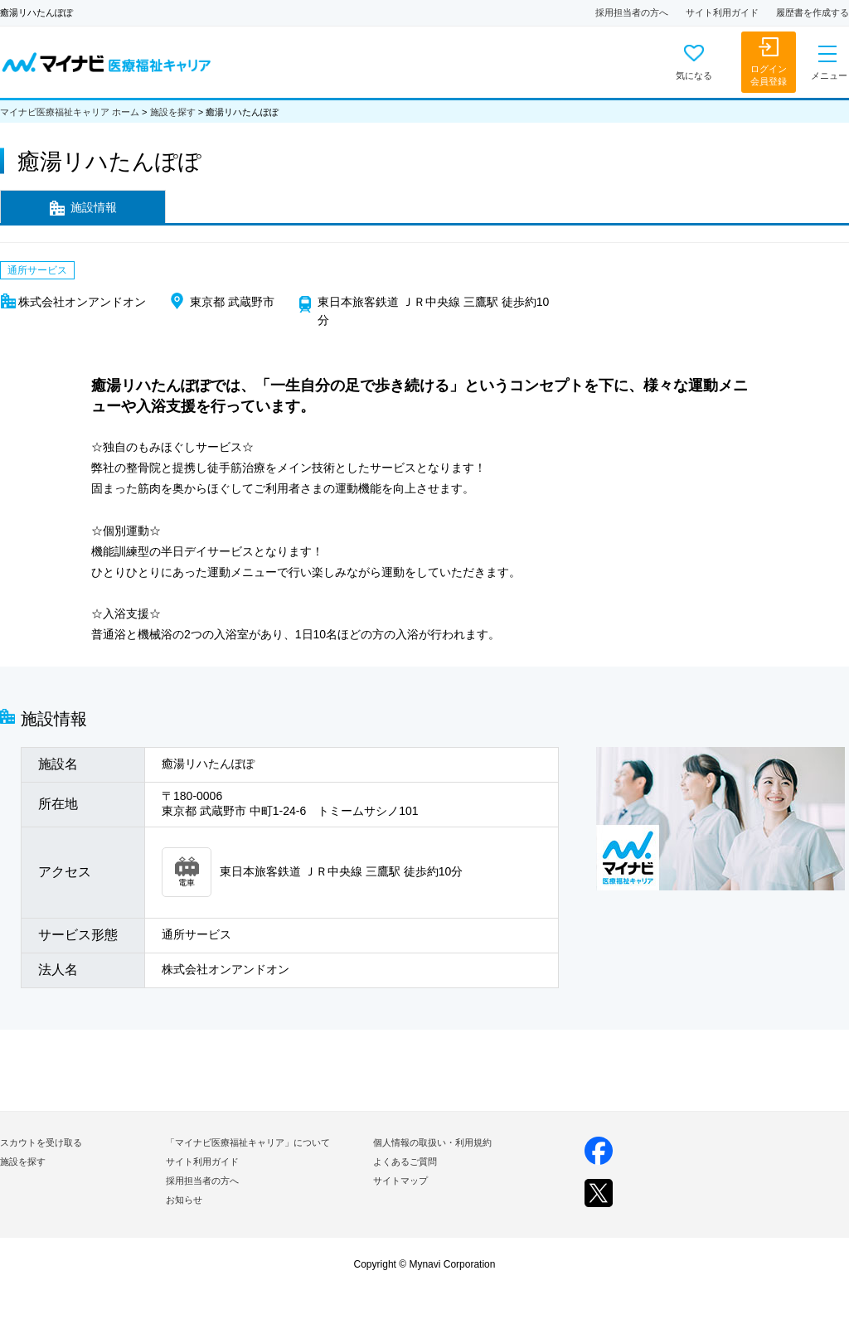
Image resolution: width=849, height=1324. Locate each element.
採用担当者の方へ (631, 12)
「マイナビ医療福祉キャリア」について (248, 1142)
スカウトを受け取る (41, 1142)
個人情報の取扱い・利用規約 (432, 1142)
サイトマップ (400, 1181)
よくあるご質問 (405, 1161)
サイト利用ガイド (722, 12)
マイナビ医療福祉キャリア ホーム (69, 112)
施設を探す (173, 112)
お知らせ (184, 1200)
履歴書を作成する (812, 12)
